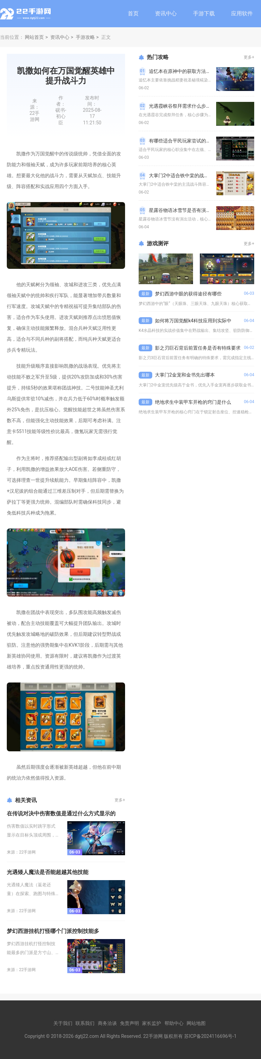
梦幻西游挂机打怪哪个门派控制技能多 (53, 931)
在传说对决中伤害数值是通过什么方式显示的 (61, 813)
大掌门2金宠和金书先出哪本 (185, 375)
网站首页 (34, 37)
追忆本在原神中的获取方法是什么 (184, 71)
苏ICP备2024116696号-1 (210, 1036)
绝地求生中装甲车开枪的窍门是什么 (193, 402)
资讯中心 (166, 13)
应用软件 (242, 13)
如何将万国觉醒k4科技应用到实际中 (193, 320)
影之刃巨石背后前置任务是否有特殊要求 (198, 348)
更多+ (120, 800)
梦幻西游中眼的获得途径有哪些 (188, 293)
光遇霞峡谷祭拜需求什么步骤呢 (182, 106)
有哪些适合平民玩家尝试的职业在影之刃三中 (196, 140)
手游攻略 (85, 37)
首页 (133, 13)
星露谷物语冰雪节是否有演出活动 (184, 210)
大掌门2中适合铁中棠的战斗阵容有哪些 (190, 175)
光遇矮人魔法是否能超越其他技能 (47, 872)
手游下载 (204, 13)
